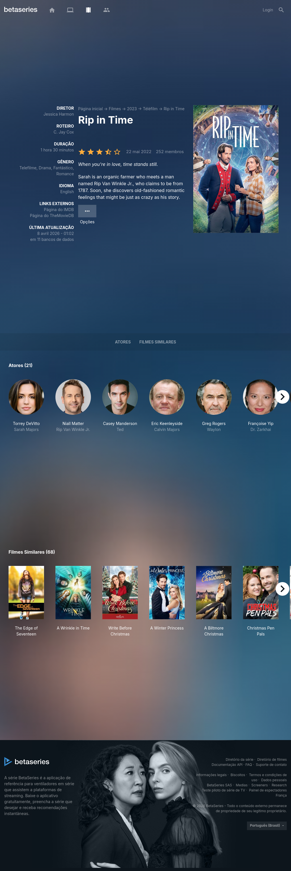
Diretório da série (239, 759)
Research (279, 785)
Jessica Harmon (58, 114)
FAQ (249, 764)
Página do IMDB (59, 209)
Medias (242, 785)
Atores (123, 341)
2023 (132, 108)
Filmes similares (157, 341)
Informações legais (211, 775)
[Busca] (281, 10)
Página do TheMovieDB (52, 215)
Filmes (115, 108)
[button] (26, 411)
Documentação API (227, 764)
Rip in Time (174, 108)
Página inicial (90, 108)
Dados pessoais (274, 780)
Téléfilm (150, 108)
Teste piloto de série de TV (223, 790)
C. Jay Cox (63, 132)
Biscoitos (237, 775)
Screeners (259, 785)
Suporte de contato (271, 764)
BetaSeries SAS (219, 785)
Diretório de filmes (272, 759)
